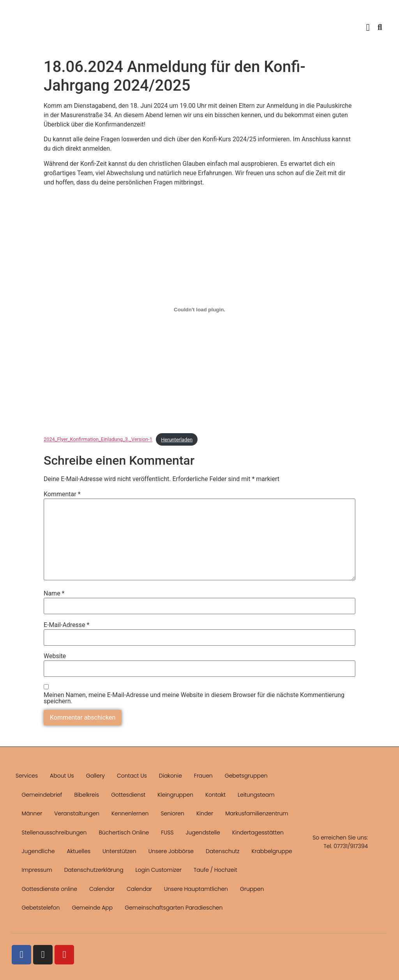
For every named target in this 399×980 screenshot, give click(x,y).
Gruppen (252, 889)
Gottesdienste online (49, 889)
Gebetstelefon (41, 908)
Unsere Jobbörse (171, 851)
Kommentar (62, 494)
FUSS (167, 832)
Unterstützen (119, 851)
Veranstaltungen (76, 813)
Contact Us (132, 776)
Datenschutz (223, 851)
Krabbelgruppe (272, 851)
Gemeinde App (92, 908)
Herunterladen (176, 440)
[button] (368, 27)
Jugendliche (38, 851)
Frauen (203, 776)
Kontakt (215, 795)
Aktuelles (78, 851)
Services (27, 776)
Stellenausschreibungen (54, 832)
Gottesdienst (128, 795)
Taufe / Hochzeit (215, 870)
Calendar (102, 889)
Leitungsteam (256, 795)
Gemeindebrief (42, 795)
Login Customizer (159, 870)
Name (54, 593)
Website (55, 656)
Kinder (204, 813)
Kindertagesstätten (258, 832)
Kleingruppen (175, 795)
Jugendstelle (203, 832)
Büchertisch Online (124, 832)
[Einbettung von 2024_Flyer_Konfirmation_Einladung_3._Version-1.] (199, 309)
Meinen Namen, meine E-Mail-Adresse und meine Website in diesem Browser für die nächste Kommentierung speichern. (194, 698)
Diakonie (170, 776)
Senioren (172, 813)
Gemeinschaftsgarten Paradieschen (173, 908)
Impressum (37, 870)
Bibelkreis (86, 795)
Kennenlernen (129, 813)
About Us (62, 776)
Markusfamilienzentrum (256, 813)
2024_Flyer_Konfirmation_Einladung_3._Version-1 (98, 440)
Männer (32, 813)
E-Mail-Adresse (66, 625)
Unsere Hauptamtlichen (196, 889)
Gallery (95, 776)
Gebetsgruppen (246, 776)
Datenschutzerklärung (94, 870)
